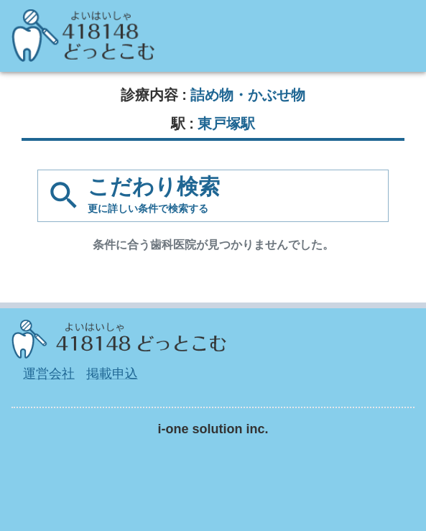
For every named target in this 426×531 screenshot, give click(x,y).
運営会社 (49, 373)
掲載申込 (112, 373)
